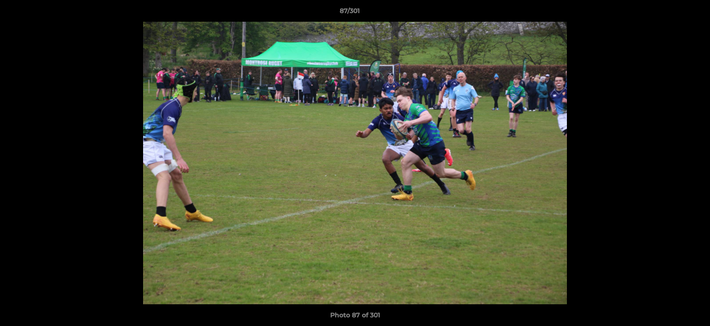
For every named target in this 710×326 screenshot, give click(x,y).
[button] (672, 13)
